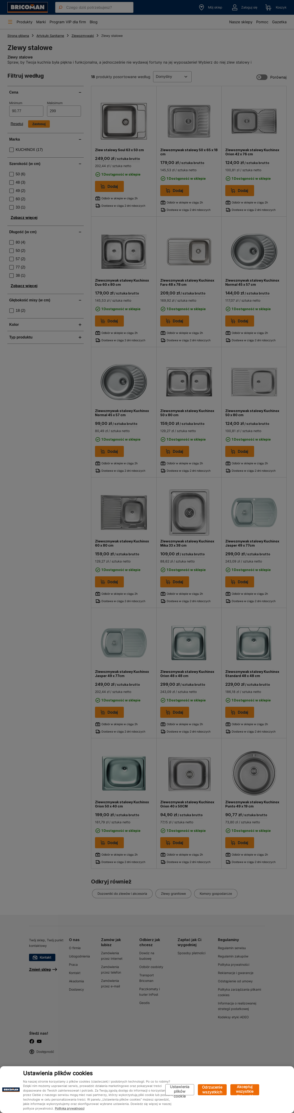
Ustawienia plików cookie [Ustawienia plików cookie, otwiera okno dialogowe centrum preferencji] (180, 1089)
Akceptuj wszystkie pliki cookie (245, 1089)
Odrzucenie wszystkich (212, 1089)
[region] (147, 1089)
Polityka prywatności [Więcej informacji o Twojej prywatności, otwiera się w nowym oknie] (69, 1108)
